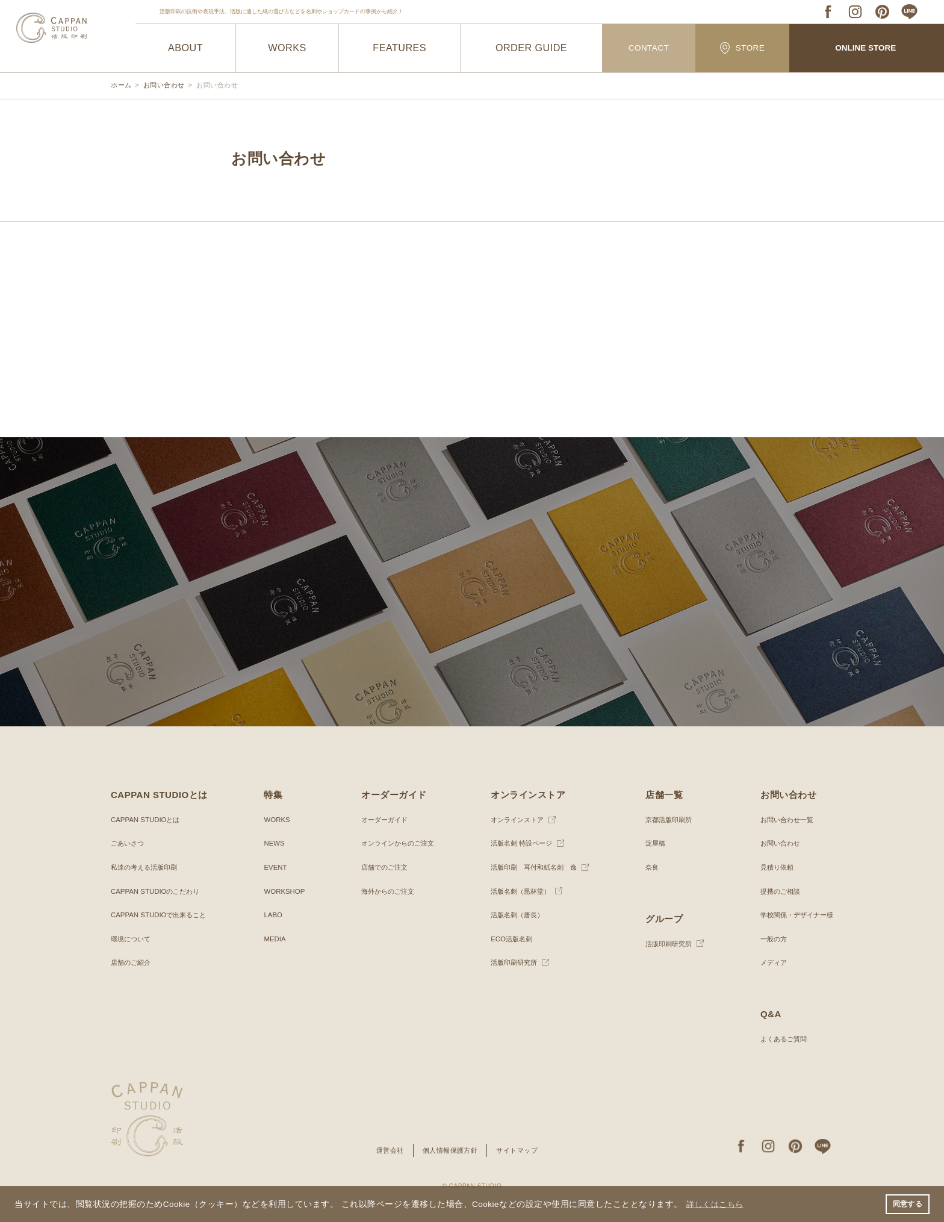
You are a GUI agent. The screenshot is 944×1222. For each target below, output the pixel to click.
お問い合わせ (775, 843)
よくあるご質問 (779, 1039)
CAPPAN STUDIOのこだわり (158, 891)
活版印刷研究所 (510, 962)
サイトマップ (521, 1150)
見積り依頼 (772, 867)
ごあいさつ (129, 843)
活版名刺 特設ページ (518, 843)
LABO (272, 915)
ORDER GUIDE (531, 48)
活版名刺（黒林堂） (517, 891)
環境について (132, 939)
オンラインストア (514, 819)
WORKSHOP (283, 891)
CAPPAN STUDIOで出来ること (162, 915)
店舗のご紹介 (132, 962)
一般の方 (768, 939)
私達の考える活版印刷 (147, 867)
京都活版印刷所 (666, 819)
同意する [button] (907, 1203)
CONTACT (648, 48)
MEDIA (273, 939)
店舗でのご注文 (381, 867)
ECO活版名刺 (507, 939)
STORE (742, 48)
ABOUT (185, 48)
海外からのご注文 (385, 891)
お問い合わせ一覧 (783, 819)
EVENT (274, 867)
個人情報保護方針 (450, 1150)
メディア (768, 962)
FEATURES (399, 48)
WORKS (287, 48)
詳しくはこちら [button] (717, 1203)
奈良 (648, 867)
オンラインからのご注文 (395, 843)
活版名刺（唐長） (514, 915)
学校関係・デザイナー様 (793, 915)
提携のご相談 (775, 891)
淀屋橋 (652, 843)
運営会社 (386, 1150)
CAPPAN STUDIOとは (147, 819)
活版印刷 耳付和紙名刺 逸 (532, 867)
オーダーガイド (381, 819)
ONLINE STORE (865, 48)
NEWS (273, 843)
